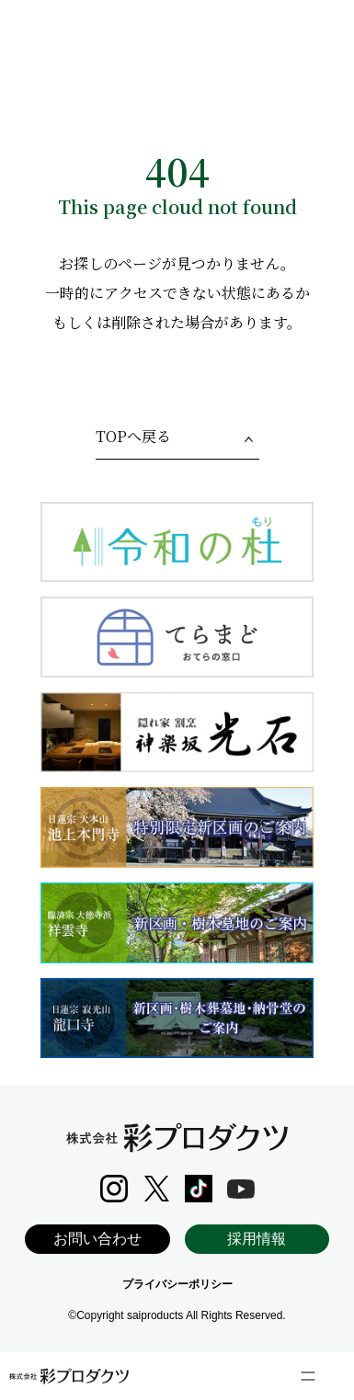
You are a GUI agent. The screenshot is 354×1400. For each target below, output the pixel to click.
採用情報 (256, 1238)
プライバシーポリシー (177, 1284)
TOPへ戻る (133, 436)
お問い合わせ (97, 1238)
